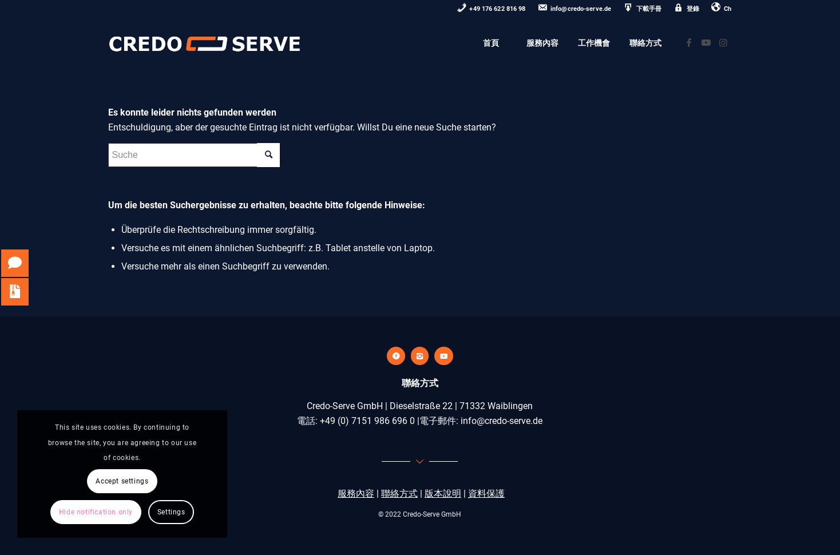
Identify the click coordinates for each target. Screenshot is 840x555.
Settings (171, 512)
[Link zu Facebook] (689, 42)
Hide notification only (96, 512)
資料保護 (486, 493)
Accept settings (122, 481)
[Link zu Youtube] (706, 42)
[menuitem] (491, 9)
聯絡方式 (399, 493)
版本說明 (443, 493)
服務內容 (356, 493)
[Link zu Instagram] (723, 42)
